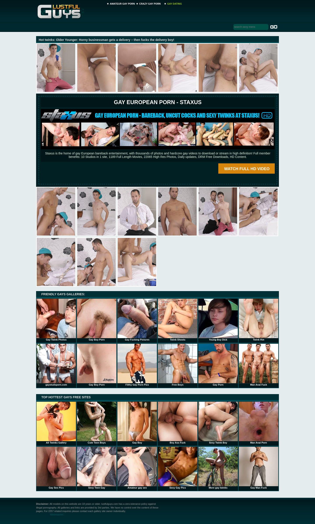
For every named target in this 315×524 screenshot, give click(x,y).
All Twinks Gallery (56, 423)
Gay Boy (137, 423)
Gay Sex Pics (56, 468)
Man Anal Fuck (258, 365)
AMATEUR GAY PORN (122, 3)
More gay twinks (218, 468)
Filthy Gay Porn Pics (137, 365)
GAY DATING (174, 3)
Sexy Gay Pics (178, 468)
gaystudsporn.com (56, 365)
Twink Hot (258, 320)
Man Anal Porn (258, 423)
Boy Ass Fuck (178, 423)
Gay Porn (218, 365)
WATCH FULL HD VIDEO (247, 169)
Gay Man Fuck (258, 468)
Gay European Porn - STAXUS (157, 102)
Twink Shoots (178, 320)
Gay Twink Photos (56, 320)
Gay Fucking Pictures (137, 320)
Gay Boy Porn (97, 320)
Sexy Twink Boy (218, 423)
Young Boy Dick (218, 320)
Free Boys (178, 365)
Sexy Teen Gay (97, 468)
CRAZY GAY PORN (150, 3)
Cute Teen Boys (97, 423)
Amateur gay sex (137, 468)
